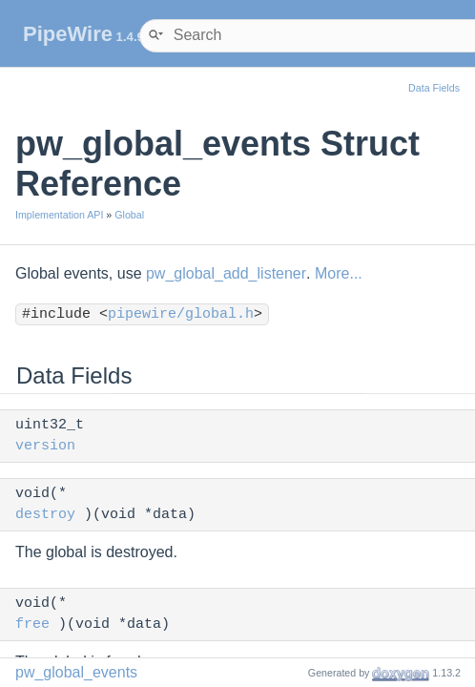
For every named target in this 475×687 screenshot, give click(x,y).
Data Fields (434, 88)
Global (129, 214)
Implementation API (59, 214)
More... (338, 273)
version (45, 446)
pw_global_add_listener (226, 273)
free (32, 624)
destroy (45, 515)
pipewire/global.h (181, 314)
